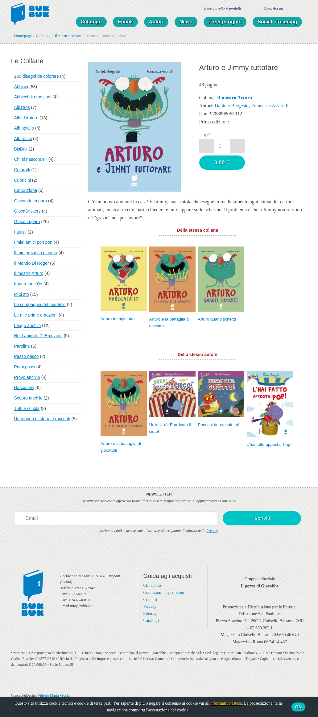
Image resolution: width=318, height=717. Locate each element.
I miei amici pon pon (33, 242)
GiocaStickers (27, 211)
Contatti (150, 599)
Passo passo (26, 356)
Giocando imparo (30, 200)
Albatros (22, 107)
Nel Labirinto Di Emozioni (38, 335)
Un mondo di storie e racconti (42, 418)
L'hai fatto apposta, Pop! (269, 444)
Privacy (212, 530)
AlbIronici (23, 138)
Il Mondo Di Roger (31, 263)
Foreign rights (225, 21)
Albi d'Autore (26, 117)
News (186, 21)
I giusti (20, 232)
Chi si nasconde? (30, 159)
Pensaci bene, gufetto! (218, 424)
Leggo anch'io (27, 325)
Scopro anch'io (28, 398)
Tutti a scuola (27, 408)
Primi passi (24, 366)
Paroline (22, 346)
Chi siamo (152, 585)
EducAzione (25, 190)
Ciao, (273, 8)
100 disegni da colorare (36, 76)
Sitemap (150, 613)
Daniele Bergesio (232, 105)
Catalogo (91, 21)
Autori (156, 21)
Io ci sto (21, 294)
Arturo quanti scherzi (217, 319)
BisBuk (21, 149)
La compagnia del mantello (40, 304)
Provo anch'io (27, 377)
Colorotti (22, 169)
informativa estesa (226, 703)
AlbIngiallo (24, 128)
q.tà (207, 135)
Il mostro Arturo (28, 273)
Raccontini (24, 387)
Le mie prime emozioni (36, 315)
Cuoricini (22, 180)
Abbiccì (21, 86)
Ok (298, 706)
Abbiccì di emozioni (33, 96)
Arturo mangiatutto (118, 319)
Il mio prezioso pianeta (35, 252)
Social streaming (277, 21)
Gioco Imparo (27, 221)
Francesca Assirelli (269, 105)
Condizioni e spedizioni (163, 592)
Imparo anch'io (28, 283)
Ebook (125, 21)
